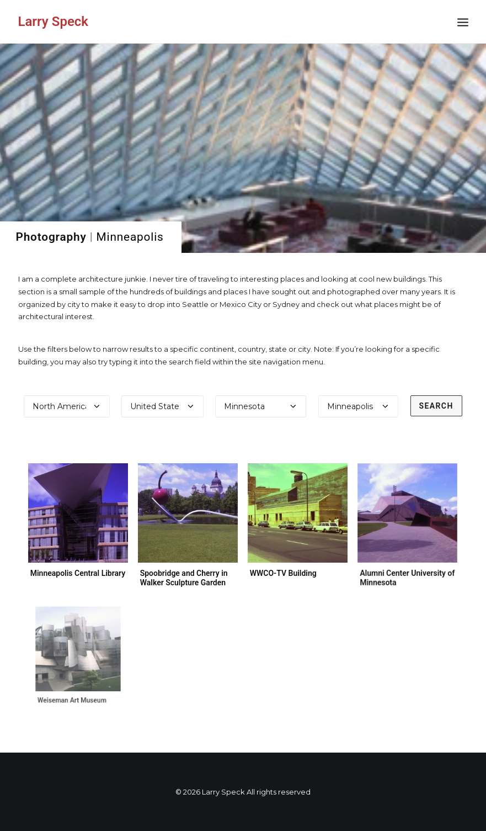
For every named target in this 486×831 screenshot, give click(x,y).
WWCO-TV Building (284, 570)
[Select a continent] (67, 406)
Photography (51, 237)
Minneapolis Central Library (78, 573)
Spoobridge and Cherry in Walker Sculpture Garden (184, 578)
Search (436, 405)
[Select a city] (358, 406)
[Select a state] (260, 406)
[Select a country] (162, 406)
